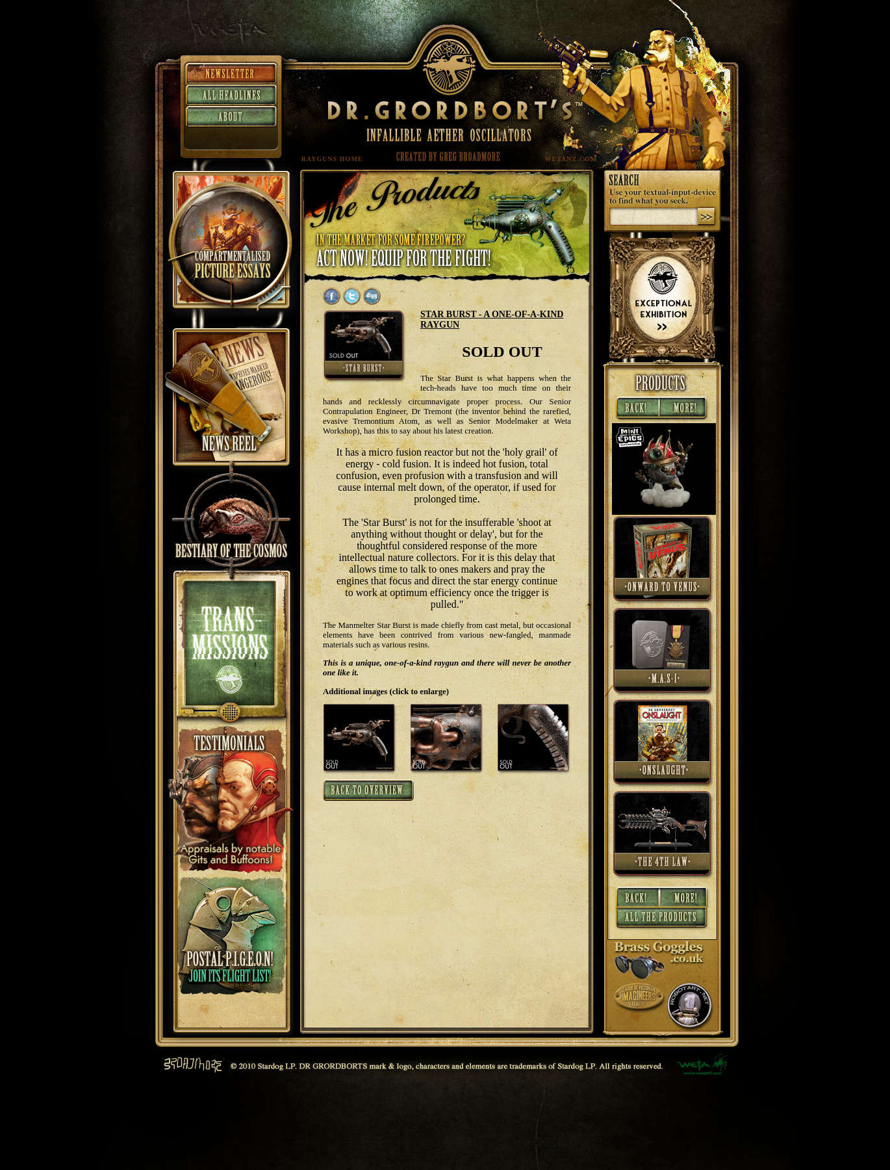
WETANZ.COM (571, 158)
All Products (662, 919)
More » (685, 409)
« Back (636, 409)
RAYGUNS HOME (332, 158)
